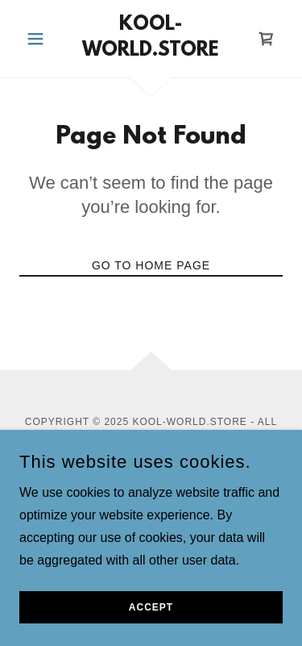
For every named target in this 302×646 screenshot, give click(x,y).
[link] (151, 39)
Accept (151, 630)
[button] (39, 39)
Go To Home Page (151, 265)
